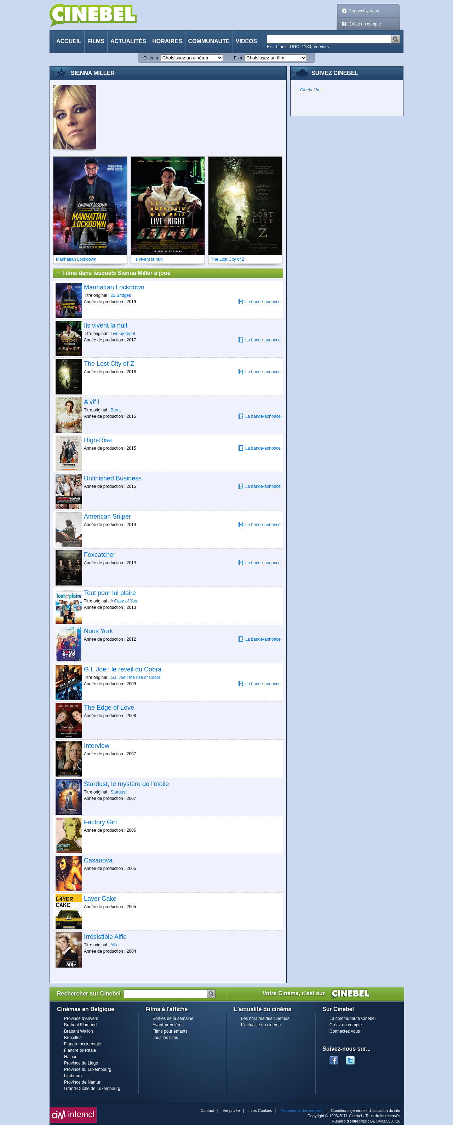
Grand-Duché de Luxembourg (92, 1088)
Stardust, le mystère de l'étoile (126, 784)
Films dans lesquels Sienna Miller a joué (113, 273)
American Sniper (107, 516)
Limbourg (73, 1075)
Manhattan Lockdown (114, 287)
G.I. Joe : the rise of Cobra (136, 677)
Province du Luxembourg (87, 1069)
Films (95, 41)
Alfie (114, 944)
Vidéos (246, 41)
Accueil (68, 41)
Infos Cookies (260, 1110)
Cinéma (150, 58)
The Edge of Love (109, 707)
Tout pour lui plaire (110, 592)
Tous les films (165, 1037)
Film (238, 58)
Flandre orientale (80, 1050)
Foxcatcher (99, 554)
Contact (207, 1110)
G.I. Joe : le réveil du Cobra (122, 669)
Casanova (98, 860)
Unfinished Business (113, 478)
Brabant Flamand (80, 1024)
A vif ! (91, 401)
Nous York (98, 631)
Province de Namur (82, 1082)
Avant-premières (168, 1024)
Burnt (116, 410)
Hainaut (71, 1056)
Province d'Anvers (81, 1018)
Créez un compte (365, 24)
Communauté (209, 41)
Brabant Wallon (78, 1031)
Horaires (167, 41)
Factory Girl (100, 822)
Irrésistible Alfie (105, 936)
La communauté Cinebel (352, 1018)
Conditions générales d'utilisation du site (365, 1110)
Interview (96, 745)
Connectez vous (364, 10)
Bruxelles (72, 1037)
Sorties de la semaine (173, 1018)
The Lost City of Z (109, 363)
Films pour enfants (170, 1031)
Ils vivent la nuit (105, 325)
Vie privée (231, 1110)
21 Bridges (121, 295)
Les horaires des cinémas (265, 1018)
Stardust (119, 792)
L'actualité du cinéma (261, 1024)
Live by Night (123, 333)
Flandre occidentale (82, 1044)
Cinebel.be (310, 89)
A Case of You (123, 601)
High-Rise (98, 440)
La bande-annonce (259, 301)
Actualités (128, 41)
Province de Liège (81, 1063)
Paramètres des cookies (301, 1110)
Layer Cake (100, 898)
